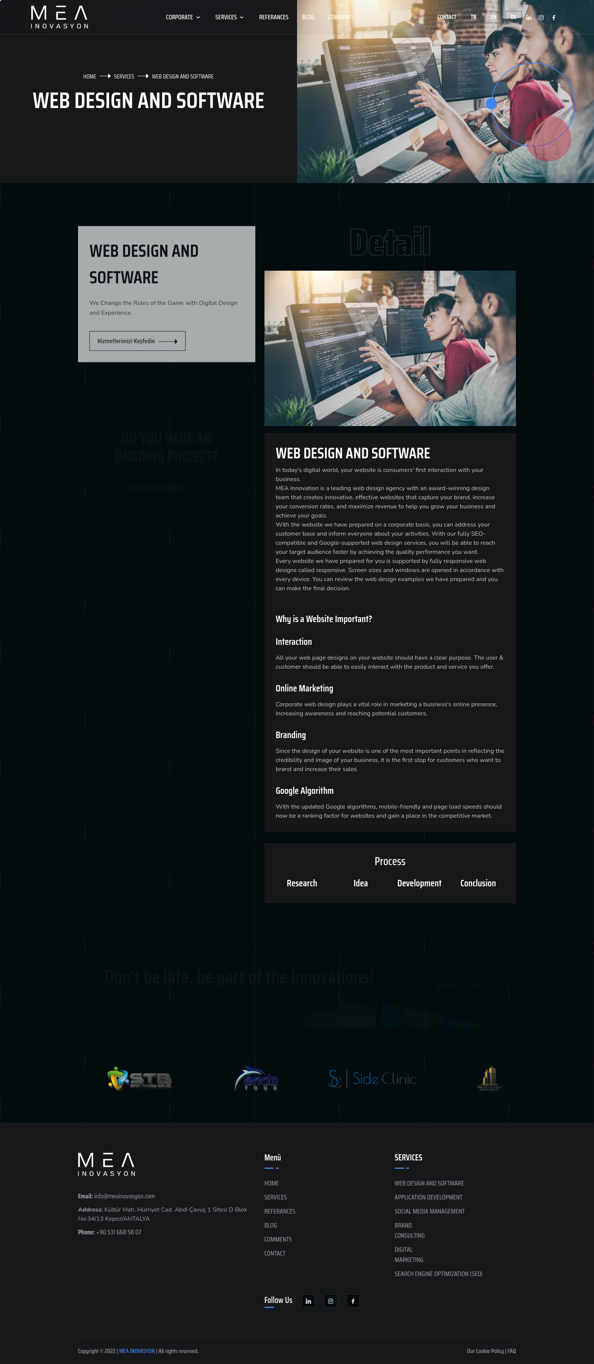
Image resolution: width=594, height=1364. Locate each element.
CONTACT (275, 1253)
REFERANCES (273, 17)
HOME (89, 76)
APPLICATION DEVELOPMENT (429, 1197)
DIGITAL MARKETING (409, 1254)
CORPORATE (184, 17)
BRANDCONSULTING (410, 1230)
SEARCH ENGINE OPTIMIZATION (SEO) (439, 1273)
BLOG (308, 17)
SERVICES (231, 17)
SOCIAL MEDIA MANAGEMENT (430, 1211)
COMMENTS (341, 17)
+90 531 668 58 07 (109, 1232)
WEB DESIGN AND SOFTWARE (429, 1183)
